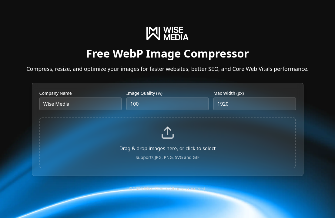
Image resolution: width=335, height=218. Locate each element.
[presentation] (167, 142)
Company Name (55, 93)
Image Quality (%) (144, 93)
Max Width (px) (228, 93)
